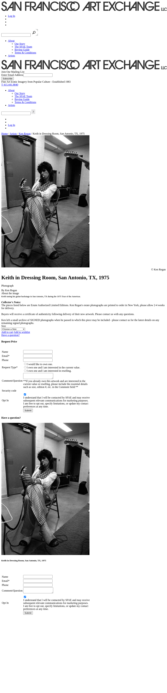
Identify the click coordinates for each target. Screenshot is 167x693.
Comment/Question (12, 381)
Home (4, 133)
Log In (11, 16)
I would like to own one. (40, 364)
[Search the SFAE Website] (16, 35)
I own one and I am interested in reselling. (49, 370)
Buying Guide (22, 49)
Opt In (5, 401)
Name (5, 351)
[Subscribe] (7, 78)
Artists (11, 55)
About (11, 40)
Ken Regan (25, 133)
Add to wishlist (22, 332)
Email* (5, 356)
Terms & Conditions (25, 52)
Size (3, 326)
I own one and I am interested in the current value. (53, 367)
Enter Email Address (12, 75)
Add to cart (7, 332)
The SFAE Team (23, 46)
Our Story (20, 43)
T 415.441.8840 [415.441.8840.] (9, 84)
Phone (5, 360)
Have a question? (10, 335)
